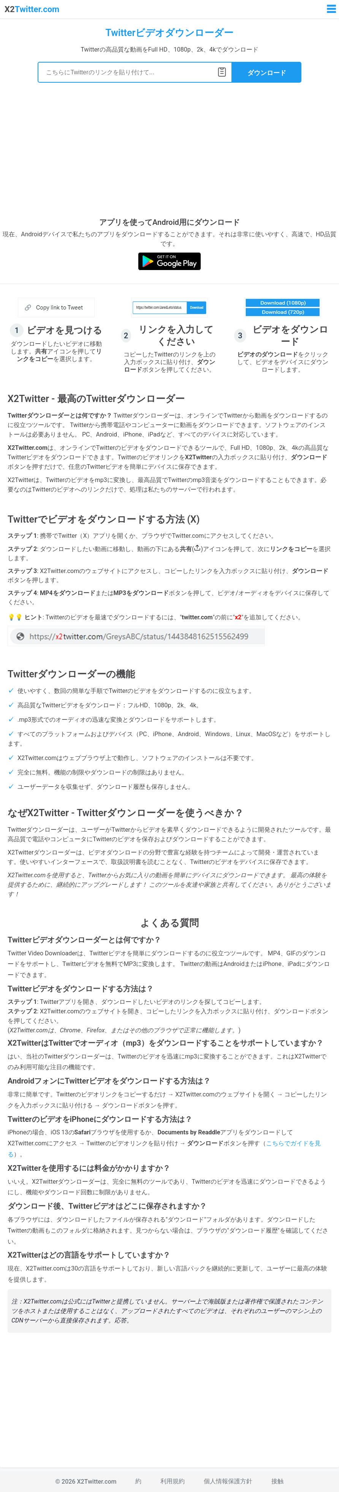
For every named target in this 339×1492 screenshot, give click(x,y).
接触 (277, 1481)
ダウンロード (266, 73)
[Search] (135, 72)
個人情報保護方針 (228, 1481)
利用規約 (172, 1481)
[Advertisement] (169, 155)
